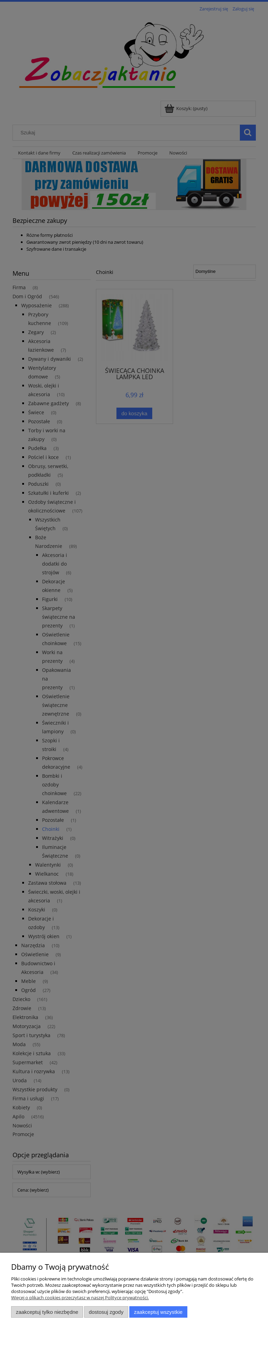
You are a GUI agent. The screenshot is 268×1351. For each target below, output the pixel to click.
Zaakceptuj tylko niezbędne (47, 1312)
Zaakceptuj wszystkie (158, 1312)
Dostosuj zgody (106, 1312)
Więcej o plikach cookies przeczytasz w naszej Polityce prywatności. (80, 1297)
